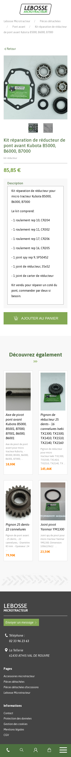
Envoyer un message (21, 622)
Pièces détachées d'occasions (21, 687)
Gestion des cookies (15, 724)
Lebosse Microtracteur (17, 21)
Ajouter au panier (35, 318)
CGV (6, 735)
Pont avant (18, 26)
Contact (8, 713)
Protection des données (18, 718)
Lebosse (36, 607)
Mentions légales (14, 729)
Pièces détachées (50, 21)
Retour (10, 48)
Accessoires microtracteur (19, 676)
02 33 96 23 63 (19, 641)
